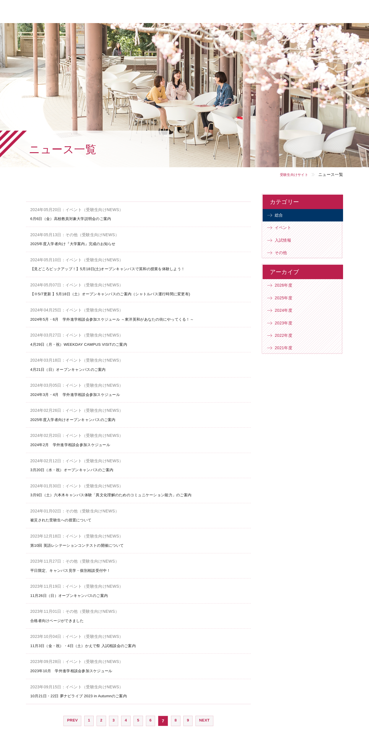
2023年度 (286, 335)
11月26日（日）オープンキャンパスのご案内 (75, 593)
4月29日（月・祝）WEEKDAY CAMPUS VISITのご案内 (85, 343)
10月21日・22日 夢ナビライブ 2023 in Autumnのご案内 (85, 692)
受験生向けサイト (290, 174)
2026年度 (286, 292)
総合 (281, 216)
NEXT (207, 717)
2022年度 (286, 349)
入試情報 (285, 244)
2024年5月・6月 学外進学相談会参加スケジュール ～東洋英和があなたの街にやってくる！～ (124, 318)
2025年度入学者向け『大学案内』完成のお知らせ (79, 243)
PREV (69, 717)
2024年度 (286, 321)
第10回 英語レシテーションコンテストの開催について (84, 543)
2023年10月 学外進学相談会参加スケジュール (77, 668)
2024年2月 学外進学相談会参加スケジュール (76, 443)
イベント (285, 230)
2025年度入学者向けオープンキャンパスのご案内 (79, 418)
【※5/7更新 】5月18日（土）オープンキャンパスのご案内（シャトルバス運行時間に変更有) (122, 293)
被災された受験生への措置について (65, 518)
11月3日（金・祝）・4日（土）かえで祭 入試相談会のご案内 (91, 642)
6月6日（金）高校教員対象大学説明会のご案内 (76, 218)
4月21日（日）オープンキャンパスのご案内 (73, 368)
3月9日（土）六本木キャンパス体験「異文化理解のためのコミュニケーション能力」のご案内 (123, 493)
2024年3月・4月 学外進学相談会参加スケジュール (81, 393)
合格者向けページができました (61, 618)
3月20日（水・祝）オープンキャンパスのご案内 (78, 468)
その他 (283, 258)
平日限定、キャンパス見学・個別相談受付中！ (76, 567)
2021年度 (286, 363)
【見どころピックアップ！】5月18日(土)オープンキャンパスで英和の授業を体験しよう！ (119, 268)
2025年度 (286, 307)
